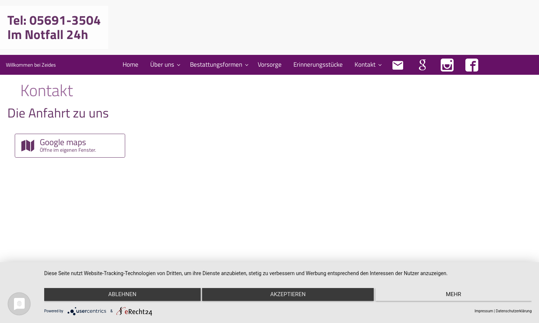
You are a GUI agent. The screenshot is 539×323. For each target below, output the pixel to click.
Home (130, 64)
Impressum (484, 311)
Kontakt (365, 64)
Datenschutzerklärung (514, 311)
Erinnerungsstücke (318, 64)
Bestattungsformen (216, 64)
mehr (459, 297)
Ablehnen (117, 297)
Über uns (162, 64)
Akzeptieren (288, 297)
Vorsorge (270, 64)
